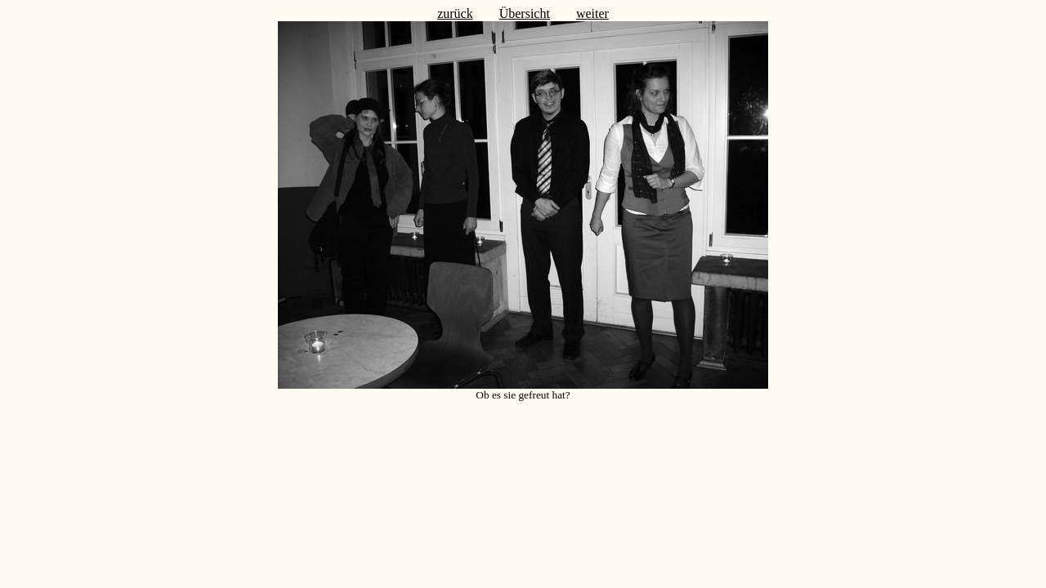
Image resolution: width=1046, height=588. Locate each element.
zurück (455, 13)
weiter (592, 13)
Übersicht (524, 13)
